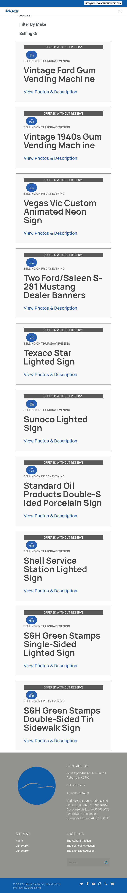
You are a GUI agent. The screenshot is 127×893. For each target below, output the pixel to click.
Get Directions (76, 785)
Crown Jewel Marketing (28, 887)
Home (19, 840)
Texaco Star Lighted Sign (49, 357)
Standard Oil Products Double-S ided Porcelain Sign (63, 494)
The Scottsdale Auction (81, 845)
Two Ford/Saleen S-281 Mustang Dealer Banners (63, 286)
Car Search (22, 845)
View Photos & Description (50, 92)
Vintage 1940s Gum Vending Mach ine (63, 141)
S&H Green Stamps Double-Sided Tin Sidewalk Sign (62, 719)
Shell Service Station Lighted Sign (55, 569)
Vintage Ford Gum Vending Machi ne (60, 74)
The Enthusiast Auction (81, 850)
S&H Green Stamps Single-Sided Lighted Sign (62, 644)
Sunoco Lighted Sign (56, 423)
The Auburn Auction (79, 840)
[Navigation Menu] (120, 11)
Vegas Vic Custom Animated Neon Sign (60, 211)
